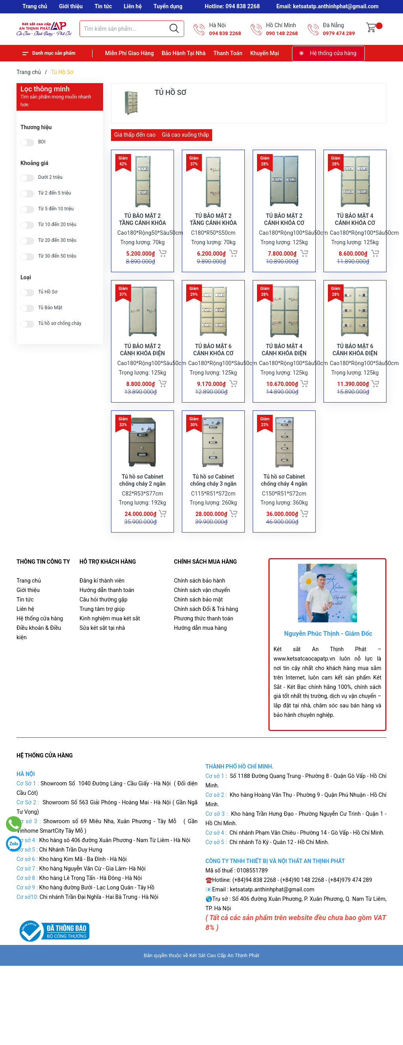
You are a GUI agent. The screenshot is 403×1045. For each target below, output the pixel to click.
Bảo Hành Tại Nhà (184, 53)
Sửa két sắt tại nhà (102, 654)
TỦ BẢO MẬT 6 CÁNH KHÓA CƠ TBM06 (213, 371)
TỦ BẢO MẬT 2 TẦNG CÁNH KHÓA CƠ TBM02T (142, 232)
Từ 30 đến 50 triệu (57, 256)
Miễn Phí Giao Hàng (129, 53)
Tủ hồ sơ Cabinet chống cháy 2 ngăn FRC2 (142, 510)
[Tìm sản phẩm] (132, 29)
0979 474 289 (339, 33)
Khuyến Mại (264, 53)
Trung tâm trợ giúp (102, 635)
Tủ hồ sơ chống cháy (59, 324)
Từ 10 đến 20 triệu (57, 225)
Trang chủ (34, 6)
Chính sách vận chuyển (202, 616)
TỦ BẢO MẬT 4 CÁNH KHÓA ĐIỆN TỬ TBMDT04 (284, 371)
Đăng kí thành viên (101, 607)
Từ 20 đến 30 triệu (57, 240)
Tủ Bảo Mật (50, 308)
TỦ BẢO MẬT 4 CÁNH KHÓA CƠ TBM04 (355, 232)
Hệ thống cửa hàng (333, 53)
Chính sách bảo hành (199, 607)
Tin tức (103, 6)
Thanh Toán (227, 53)
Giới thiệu (71, 6)
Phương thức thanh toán (203, 645)
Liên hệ (133, 6)
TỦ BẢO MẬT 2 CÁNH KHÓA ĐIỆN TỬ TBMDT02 (142, 371)
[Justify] (174, 29)
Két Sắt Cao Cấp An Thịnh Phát (224, 982)
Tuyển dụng (167, 6)
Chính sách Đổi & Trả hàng (206, 635)
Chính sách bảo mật (198, 626)
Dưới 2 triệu (50, 177)
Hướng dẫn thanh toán (106, 616)
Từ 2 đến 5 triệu (54, 193)
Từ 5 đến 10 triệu (56, 209)
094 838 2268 (225, 33)
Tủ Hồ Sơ (47, 292)
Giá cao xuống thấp (185, 135)
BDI (42, 142)
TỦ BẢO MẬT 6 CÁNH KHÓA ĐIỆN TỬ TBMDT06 (355, 371)
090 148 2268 (282, 33)
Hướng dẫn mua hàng (200, 654)
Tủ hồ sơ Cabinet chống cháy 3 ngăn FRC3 (213, 510)
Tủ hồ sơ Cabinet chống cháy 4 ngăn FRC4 (284, 510)
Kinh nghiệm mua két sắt (109, 645)
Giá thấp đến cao (134, 135)
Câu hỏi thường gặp (103, 626)
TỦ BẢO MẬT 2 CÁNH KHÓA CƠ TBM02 (284, 232)
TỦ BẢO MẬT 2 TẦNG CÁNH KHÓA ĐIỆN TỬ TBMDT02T (213, 232)
